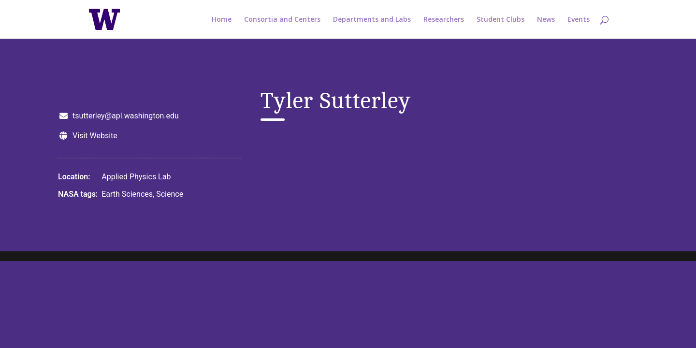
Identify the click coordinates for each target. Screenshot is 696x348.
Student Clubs (500, 20)
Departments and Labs (372, 20)
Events (578, 20)
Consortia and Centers (282, 20)
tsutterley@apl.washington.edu (125, 115)
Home (222, 20)
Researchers (443, 20)
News (546, 20)
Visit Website (94, 135)
